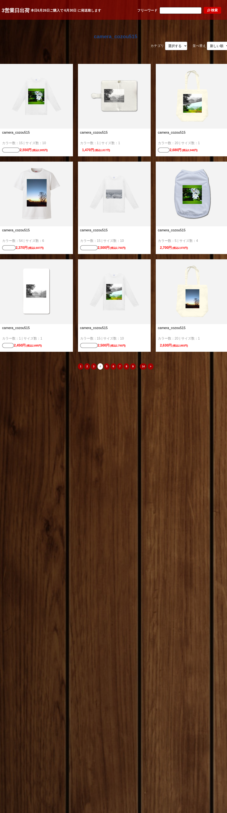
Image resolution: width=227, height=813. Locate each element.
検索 (212, 10)
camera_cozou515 (115, 36)
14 (143, 366)
